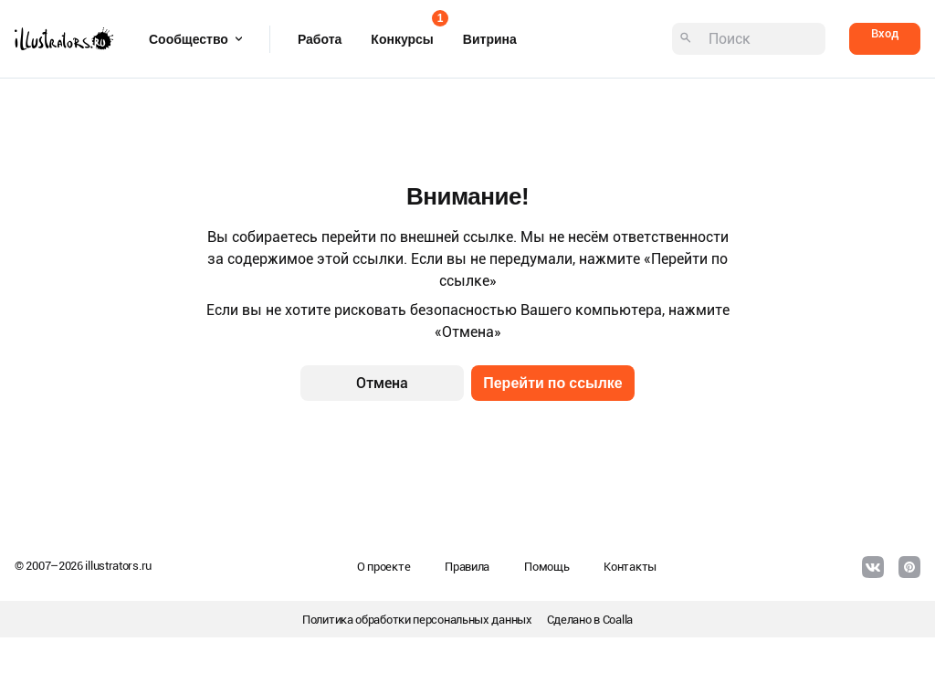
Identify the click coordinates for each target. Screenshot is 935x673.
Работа (319, 39)
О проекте (383, 566)
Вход (884, 33)
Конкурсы (402, 33)
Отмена (382, 383)
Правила (467, 566)
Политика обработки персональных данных (417, 619)
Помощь (546, 566)
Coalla (618, 619)
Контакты (630, 566)
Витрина (490, 39)
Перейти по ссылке (553, 383)
